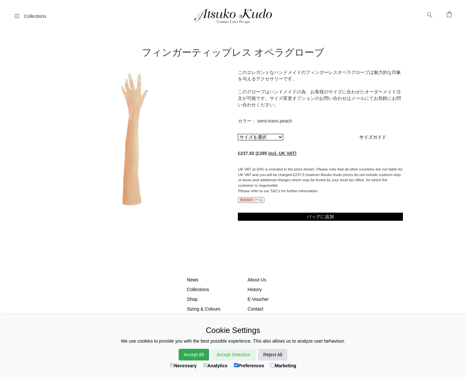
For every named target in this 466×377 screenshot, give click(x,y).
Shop (192, 299)
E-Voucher (258, 299)
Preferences (249, 365)
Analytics (215, 365)
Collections (198, 289)
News (192, 279)
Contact (255, 309)
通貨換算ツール (251, 200)
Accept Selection (233, 354)
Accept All (194, 354)
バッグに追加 (320, 216)
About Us (257, 279)
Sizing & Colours (204, 309)
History (255, 289)
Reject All (272, 354)
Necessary (183, 365)
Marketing (283, 365)
